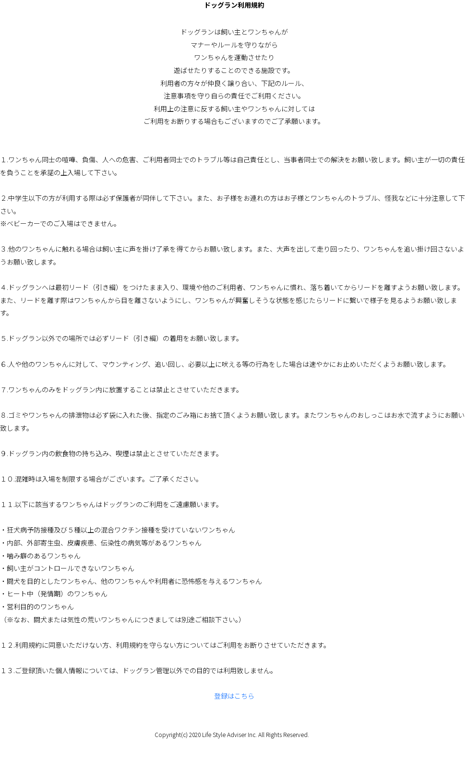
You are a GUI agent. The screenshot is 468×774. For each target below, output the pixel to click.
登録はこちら (234, 696)
